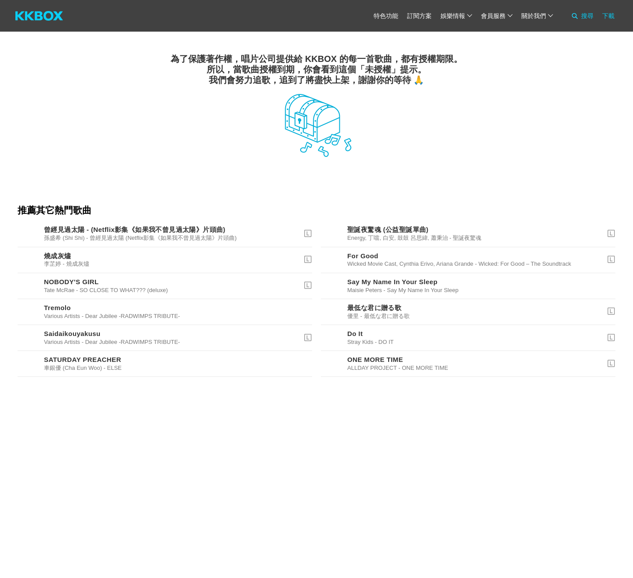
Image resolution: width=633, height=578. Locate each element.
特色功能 (386, 15)
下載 (608, 15)
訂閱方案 (419, 15)
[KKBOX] (39, 16)
